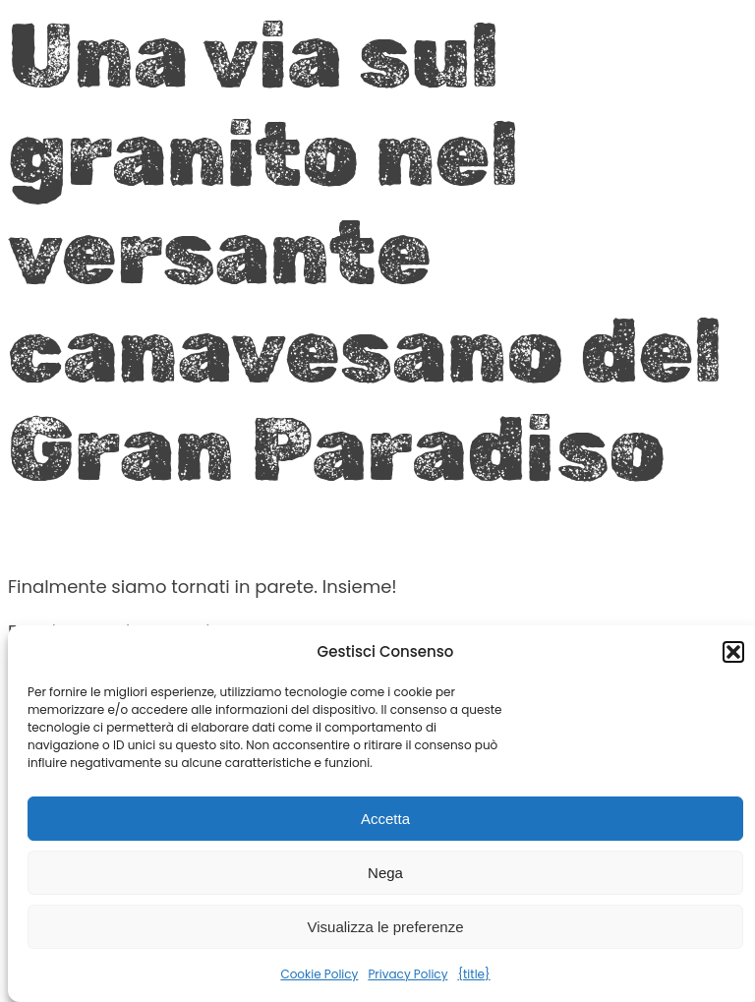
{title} (473, 974)
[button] (733, 652)
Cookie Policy (319, 974)
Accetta (385, 818)
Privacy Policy (407, 974)
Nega (385, 872)
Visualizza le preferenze (386, 926)
